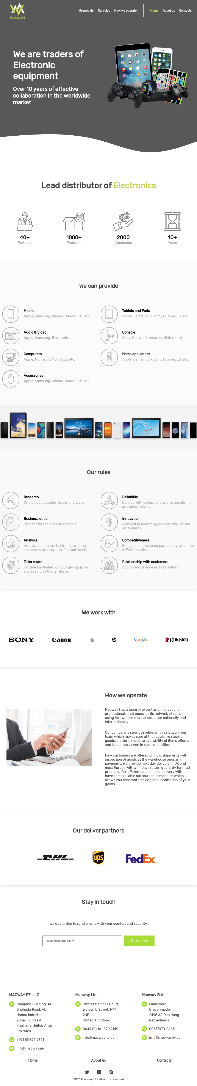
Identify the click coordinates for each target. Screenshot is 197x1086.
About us (169, 11)
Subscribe (139, 941)
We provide (86, 11)
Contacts (185, 11)
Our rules (104, 11)
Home (154, 11)
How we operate (125, 11)
